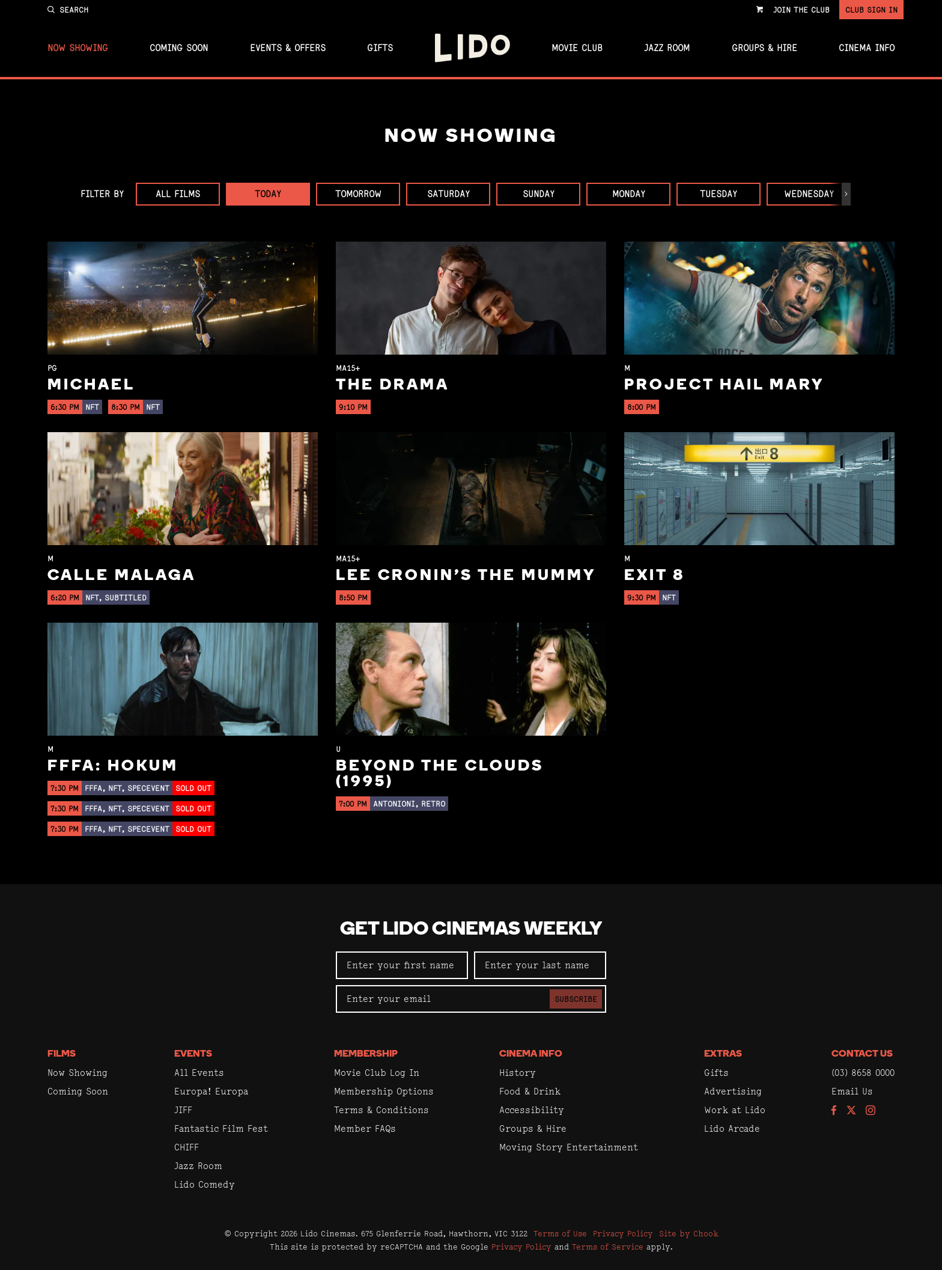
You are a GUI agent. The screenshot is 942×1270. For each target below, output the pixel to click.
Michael (91, 385)
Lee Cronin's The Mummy (466, 576)
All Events (199, 1072)
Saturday (448, 194)
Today (268, 194)
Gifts (380, 48)
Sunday (539, 194)
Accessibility (531, 1110)
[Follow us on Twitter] (851, 1111)
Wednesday (809, 194)
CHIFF (186, 1147)
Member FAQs (365, 1128)
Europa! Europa (211, 1091)
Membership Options (384, 1091)
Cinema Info (867, 48)
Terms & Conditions (381, 1110)
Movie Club (577, 48)
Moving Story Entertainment (568, 1147)
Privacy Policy (623, 1233)
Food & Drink (530, 1091)
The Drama (392, 385)
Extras (723, 1054)
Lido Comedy (204, 1184)
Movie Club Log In (376, 1072)
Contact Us (862, 1054)
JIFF (183, 1110)
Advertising (733, 1091)
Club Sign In (871, 9)
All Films (178, 194)
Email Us (852, 1091)
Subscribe (576, 999)
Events (193, 1054)
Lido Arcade (732, 1128)
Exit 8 (654, 576)
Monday (628, 194)
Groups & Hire (764, 48)
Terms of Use (560, 1233)
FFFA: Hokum (112, 767)
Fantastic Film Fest (221, 1128)
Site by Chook (689, 1233)
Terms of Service (607, 1246)
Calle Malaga (121, 576)
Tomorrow (358, 194)
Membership (366, 1054)
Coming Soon (179, 48)
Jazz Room (667, 48)
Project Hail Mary (724, 385)
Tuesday (718, 194)
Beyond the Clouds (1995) (440, 774)
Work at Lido (734, 1110)
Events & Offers (288, 48)
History (517, 1072)
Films (61, 1054)
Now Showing (77, 48)
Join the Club (801, 9)
